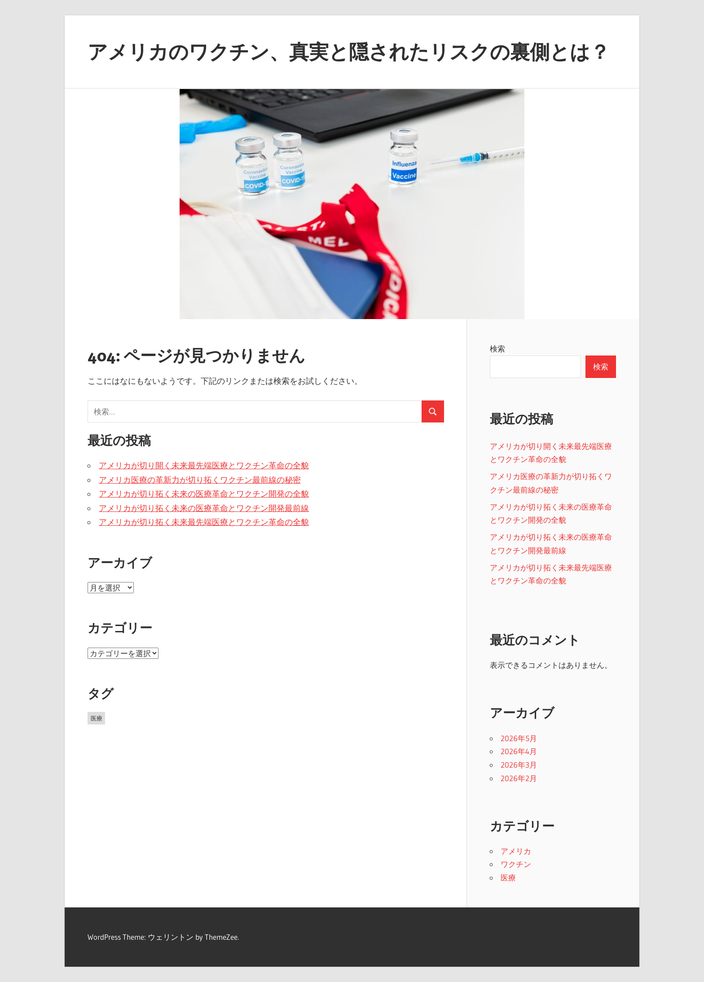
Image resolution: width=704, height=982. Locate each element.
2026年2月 (519, 778)
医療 (508, 877)
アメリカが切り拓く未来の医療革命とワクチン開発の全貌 (204, 494)
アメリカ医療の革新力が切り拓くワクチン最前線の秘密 (200, 480)
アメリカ (516, 851)
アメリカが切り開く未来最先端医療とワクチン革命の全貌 (204, 466)
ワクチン (516, 864)
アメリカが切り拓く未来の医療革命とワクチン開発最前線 (204, 508)
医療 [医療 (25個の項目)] (96, 718)
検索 (497, 348)
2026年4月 (519, 751)
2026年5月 (519, 738)
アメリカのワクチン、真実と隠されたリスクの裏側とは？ (349, 52)
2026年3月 (519, 764)
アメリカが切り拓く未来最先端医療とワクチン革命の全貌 (204, 522)
